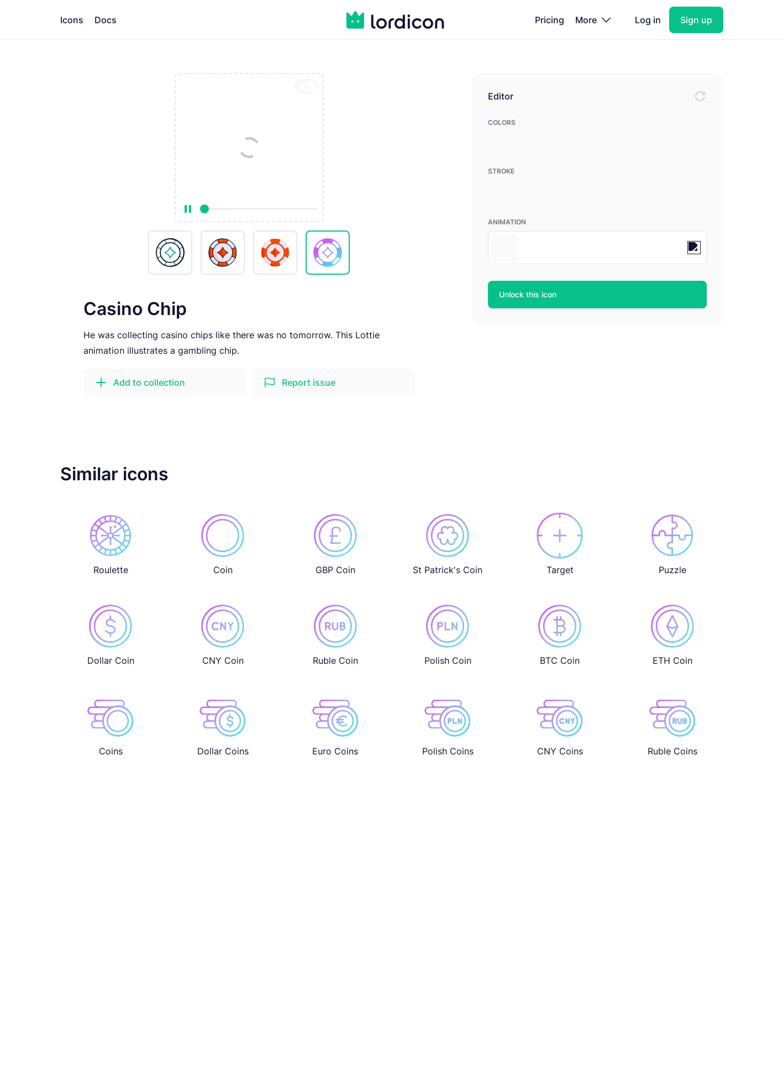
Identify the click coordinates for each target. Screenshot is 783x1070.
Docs (105, 19)
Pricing (549, 19)
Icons (71, 19)
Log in (648, 19)
